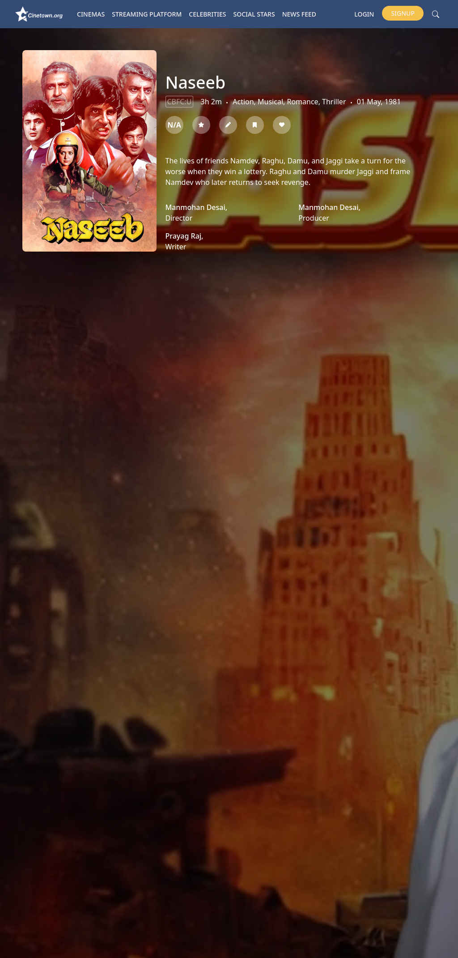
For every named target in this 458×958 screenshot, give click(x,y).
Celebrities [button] (207, 14)
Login (364, 14)
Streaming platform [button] (147, 14)
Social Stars (254, 14)
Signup (403, 13)
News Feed (299, 14)
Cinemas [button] (91, 14)
